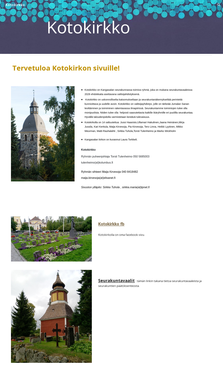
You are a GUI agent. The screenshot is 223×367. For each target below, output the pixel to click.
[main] (111, 27)
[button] (219, 5)
